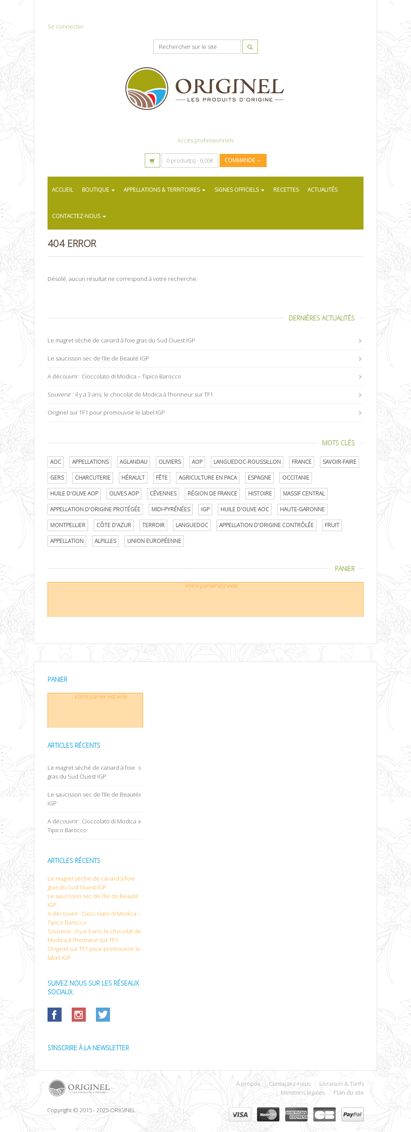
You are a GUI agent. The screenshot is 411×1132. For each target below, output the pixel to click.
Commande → (243, 160)
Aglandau (133, 462)
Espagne (259, 477)
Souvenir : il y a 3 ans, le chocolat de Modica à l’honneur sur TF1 (130, 394)
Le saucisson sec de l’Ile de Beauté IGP (98, 358)
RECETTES (286, 189)
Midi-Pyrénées (170, 509)
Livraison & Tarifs (341, 1084)
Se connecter (66, 26)
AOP (197, 462)
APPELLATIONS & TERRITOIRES (165, 189)
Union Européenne (154, 541)
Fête (162, 477)
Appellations (90, 462)
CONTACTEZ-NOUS (79, 216)
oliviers (169, 462)
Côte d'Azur (113, 525)
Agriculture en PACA (208, 477)
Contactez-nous (290, 1084)
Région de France (212, 493)
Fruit (332, 525)
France (302, 462)
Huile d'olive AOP (74, 493)
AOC (55, 462)
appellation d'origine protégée (95, 509)
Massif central (304, 493)
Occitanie (295, 477)
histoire (260, 493)
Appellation (67, 541)
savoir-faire (339, 462)
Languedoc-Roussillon (247, 462)
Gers (57, 477)
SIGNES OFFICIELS (239, 189)
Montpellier (67, 525)
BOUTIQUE (98, 189)
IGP (205, 509)
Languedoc (192, 525)
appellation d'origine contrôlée (266, 525)
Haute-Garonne (302, 509)
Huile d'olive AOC (244, 509)
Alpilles (105, 541)
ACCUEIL (62, 189)
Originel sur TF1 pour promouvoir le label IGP (106, 412)
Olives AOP (124, 493)
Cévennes (163, 493)
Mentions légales (303, 1092)
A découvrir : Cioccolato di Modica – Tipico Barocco (114, 376)
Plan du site (349, 1092)
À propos (248, 1084)
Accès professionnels (205, 140)
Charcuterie (92, 477)
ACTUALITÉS (323, 189)
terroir (153, 525)
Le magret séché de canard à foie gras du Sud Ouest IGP (121, 340)
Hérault (133, 477)
